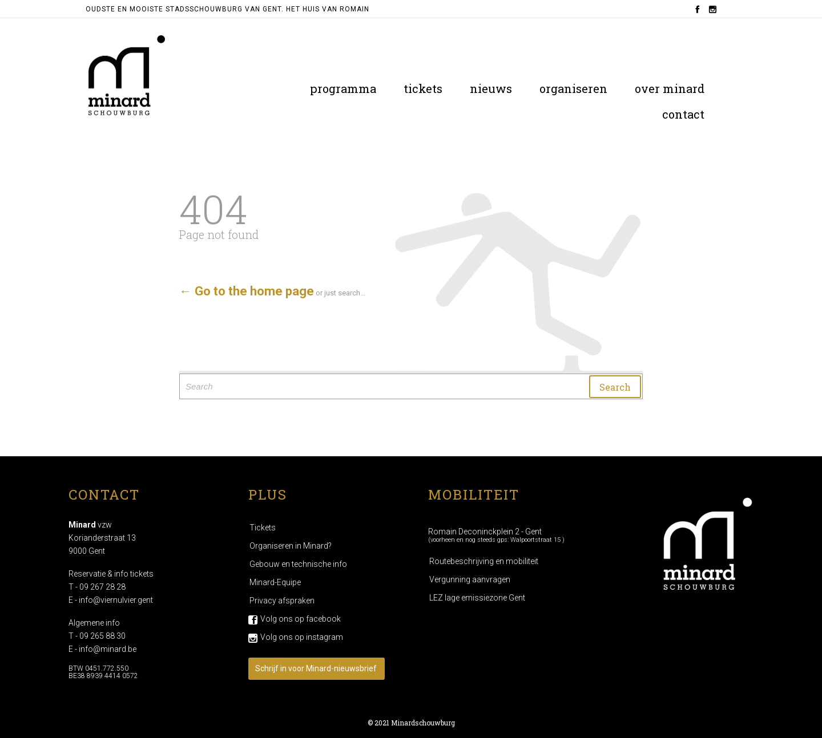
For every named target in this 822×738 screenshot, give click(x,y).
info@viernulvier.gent (116, 600)
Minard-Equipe (275, 582)
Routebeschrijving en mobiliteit (483, 561)
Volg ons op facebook (300, 618)
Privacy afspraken (282, 600)
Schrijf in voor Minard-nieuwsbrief (316, 668)
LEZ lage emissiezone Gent (477, 597)
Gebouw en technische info (298, 564)
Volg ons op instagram (301, 637)
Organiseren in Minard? (290, 545)
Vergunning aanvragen (469, 579)
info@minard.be (107, 649)
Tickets (262, 527)
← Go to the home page (246, 291)
